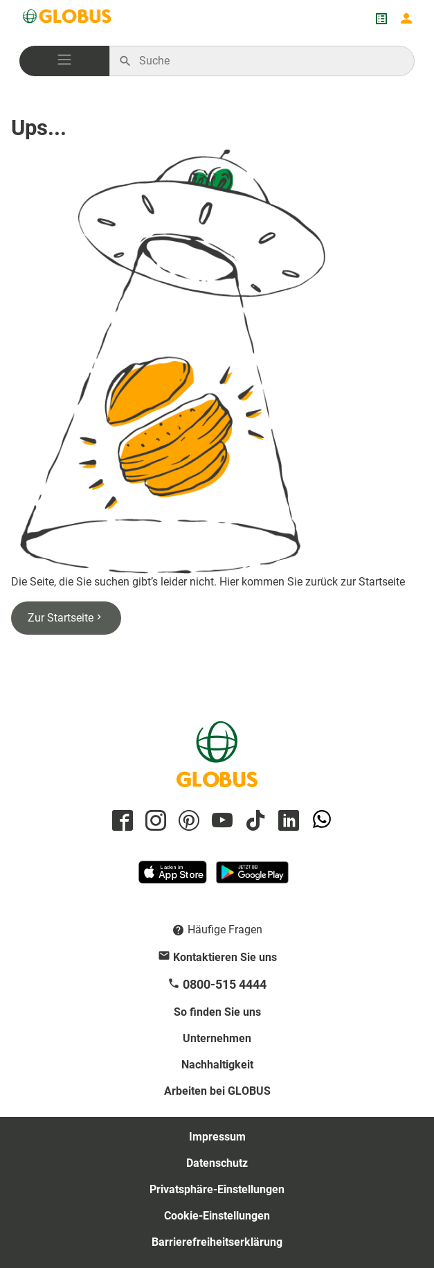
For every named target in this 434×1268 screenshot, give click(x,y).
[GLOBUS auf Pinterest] (187, 821)
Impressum (217, 1136)
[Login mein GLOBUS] (406, 18)
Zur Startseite (66, 617)
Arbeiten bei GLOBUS (217, 1091)
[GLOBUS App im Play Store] (252, 878)
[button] (64, 61)
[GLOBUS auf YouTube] (220, 821)
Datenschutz (217, 1163)
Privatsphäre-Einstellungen (217, 1189)
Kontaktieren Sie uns (225, 957)
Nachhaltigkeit (217, 1064)
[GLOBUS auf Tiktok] (253, 821)
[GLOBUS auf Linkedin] (286, 821)
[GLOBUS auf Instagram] (153, 821)
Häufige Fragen (225, 929)
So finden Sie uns (217, 1012)
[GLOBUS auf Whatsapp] (319, 821)
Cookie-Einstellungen (217, 1215)
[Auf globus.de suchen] (269, 61)
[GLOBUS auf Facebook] (120, 821)
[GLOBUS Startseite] (67, 18)
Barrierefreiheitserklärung (217, 1242)
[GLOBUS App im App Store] (173, 878)
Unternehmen (217, 1038)
